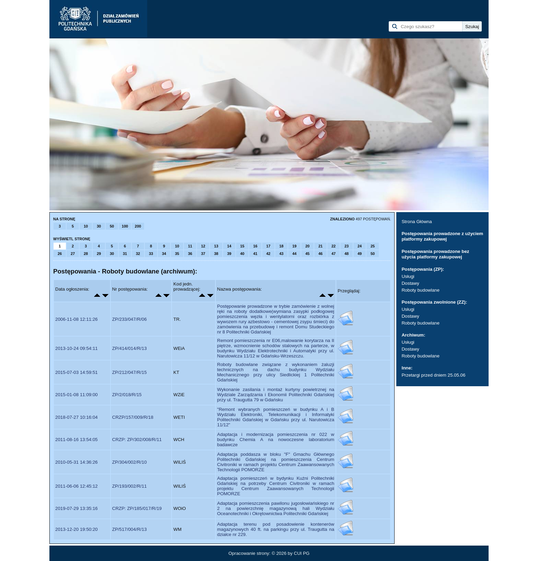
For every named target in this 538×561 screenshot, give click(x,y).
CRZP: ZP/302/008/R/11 (137, 439)
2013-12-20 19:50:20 (76, 529)
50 (112, 226)
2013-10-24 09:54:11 (76, 348)
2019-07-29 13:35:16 (76, 508)
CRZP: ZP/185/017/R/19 (137, 508)
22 (333, 246)
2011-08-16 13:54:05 (76, 439)
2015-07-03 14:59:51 (76, 372)
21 (320, 246)
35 (177, 254)
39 (229, 254)
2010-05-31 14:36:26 (76, 462)
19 (294, 246)
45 (307, 254)
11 (190, 246)
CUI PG (301, 553)
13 (216, 246)
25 (373, 246)
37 (203, 254)
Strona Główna (416, 221)
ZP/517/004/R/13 (129, 529)
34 (164, 254)
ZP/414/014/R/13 (129, 348)
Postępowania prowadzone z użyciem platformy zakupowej (442, 236)
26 (60, 254)
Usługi (407, 276)
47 (333, 254)
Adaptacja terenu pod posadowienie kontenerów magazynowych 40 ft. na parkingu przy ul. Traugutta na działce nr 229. (275, 529)
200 (138, 226)
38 (216, 254)
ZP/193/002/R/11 (129, 486)
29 (99, 254)
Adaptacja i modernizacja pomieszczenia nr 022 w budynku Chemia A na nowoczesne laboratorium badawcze (275, 439)
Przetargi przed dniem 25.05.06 (433, 375)
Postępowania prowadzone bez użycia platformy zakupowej (435, 254)
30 (99, 226)
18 (281, 246)
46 (320, 254)
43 (281, 254)
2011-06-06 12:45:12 (76, 486)
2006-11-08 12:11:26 (76, 319)
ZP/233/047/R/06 (129, 319)
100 (125, 226)
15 (242, 246)
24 (360, 246)
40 (242, 254)
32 (138, 254)
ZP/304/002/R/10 (129, 462)
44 (294, 254)
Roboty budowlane (420, 290)
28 (86, 254)
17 (268, 246)
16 (255, 246)
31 (125, 254)
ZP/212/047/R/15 (129, 372)
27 (73, 254)
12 (203, 246)
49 (360, 254)
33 (151, 254)
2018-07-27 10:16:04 (76, 417)
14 (229, 246)
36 (190, 254)
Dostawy (410, 283)
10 (86, 226)
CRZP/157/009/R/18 (132, 417)
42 (268, 254)
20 (307, 246)
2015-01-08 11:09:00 (76, 394)
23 (346, 246)
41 (255, 254)
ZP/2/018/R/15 (127, 394)
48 (346, 254)
